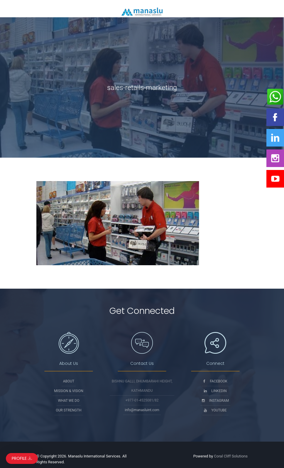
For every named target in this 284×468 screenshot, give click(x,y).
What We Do (69, 401)
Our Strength (68, 410)
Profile (22, 458)
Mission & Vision (68, 391)
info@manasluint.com (142, 410)
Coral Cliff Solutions (231, 456)
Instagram (215, 401)
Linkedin (215, 391)
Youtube (215, 410)
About (69, 381)
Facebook (215, 381)
